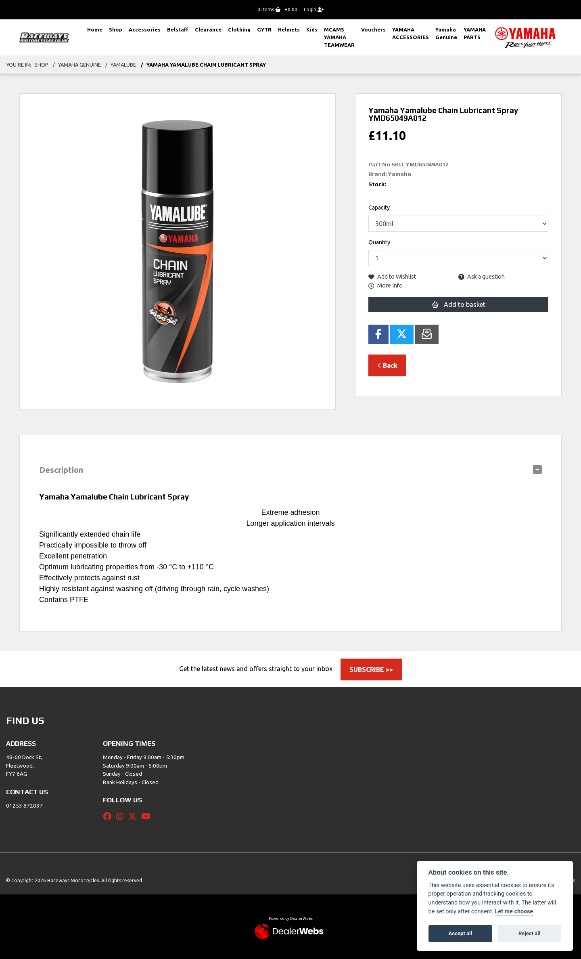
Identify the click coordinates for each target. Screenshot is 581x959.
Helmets (289, 29)
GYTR (264, 29)
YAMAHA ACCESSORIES (410, 33)
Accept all (460, 933)
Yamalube (123, 64)
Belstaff (177, 29)
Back (387, 365)
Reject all (529, 933)
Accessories (145, 29)
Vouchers (373, 29)
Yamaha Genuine (446, 33)
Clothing (239, 29)
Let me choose (514, 911)
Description (61, 469)
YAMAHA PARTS (475, 33)
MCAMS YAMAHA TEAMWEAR (339, 37)
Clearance (208, 29)
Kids (312, 29)
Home (94, 29)
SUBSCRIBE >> (371, 669)
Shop (115, 29)
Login (314, 9)
